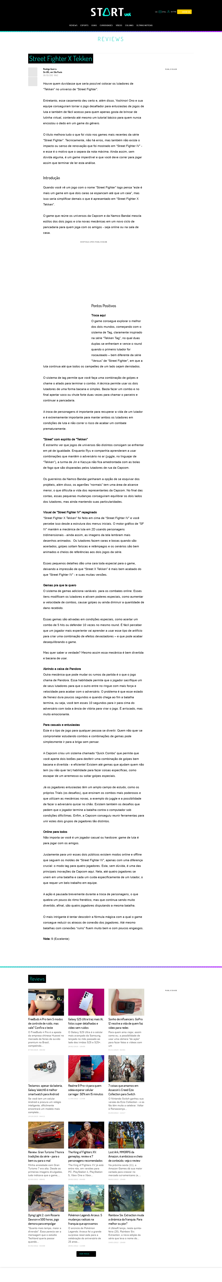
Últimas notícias (144, 25)
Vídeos (119, 25)
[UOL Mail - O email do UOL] (162, 11)
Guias (94, 25)
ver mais (86, 1254)
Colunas (129, 25)
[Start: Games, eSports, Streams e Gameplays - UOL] (107, 12)
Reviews (73, 25)
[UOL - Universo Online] (127, 14)
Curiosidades (106, 25)
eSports (84, 25)
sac (156, 12)
